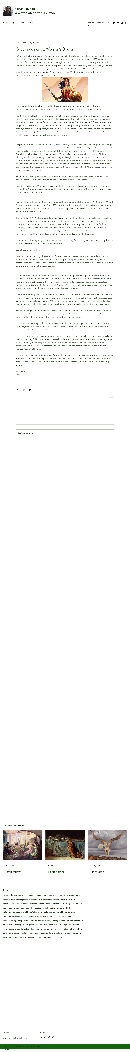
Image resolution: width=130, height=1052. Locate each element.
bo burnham (77, 903)
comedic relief (35, 916)
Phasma (30, 895)
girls (72, 929)
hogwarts (44, 933)
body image (14, 908)
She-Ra (38, 895)
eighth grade (28, 924)
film (32, 929)
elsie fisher (48, 924)
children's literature (33, 912)
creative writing (9, 920)
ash (40, 899)
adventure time (73, 895)
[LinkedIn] (114, 22)
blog (68, 903)
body (5, 908)
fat (60, 924)
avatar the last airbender (54, 899)
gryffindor (79, 929)
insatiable (77, 933)
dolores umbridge (75, 920)
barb (73, 899)
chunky (24, 916)
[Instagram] (122, 22)
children (68, 908)
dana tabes (29, 920)
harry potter (14, 933)
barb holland (8, 903)
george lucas (56, 929)
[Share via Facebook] (17, 389)
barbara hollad (22, 903)
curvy (20, 920)
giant (66, 929)
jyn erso (23, 937)
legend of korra (50, 937)
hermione (34, 933)
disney (48, 920)
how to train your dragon (60, 933)
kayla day (32, 937)
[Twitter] (118, 22)
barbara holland (37, 903)
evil (55, 924)
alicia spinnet (22, 899)
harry (5, 933)
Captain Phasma (10, 895)
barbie (48, 903)
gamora (38, 929)
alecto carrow (9, 899)
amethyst (33, 899)
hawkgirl (24, 933)
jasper (15, 937)
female (76, 924)
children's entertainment (13, 912)
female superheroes (11, 929)
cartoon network (56, 908)
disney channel (59, 920)
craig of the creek (63, 916)
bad (68, 899)
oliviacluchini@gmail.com (15, 1038)
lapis (40, 937)
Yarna (45, 895)
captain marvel (41, 908)
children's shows (67, 912)
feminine (25, 929)
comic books (48, 916)
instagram (7, 937)
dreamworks (8, 924)
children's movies (51, 912)
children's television (11, 916)
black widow (58, 903)
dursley (18, 924)
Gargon (21, 895)
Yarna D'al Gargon (57, 895)
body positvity (27, 908)
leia (60, 937)
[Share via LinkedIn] (30, 389)
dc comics (39, 920)
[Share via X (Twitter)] (23, 389)
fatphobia (67, 924)
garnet (46, 929)
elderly (39, 924)
